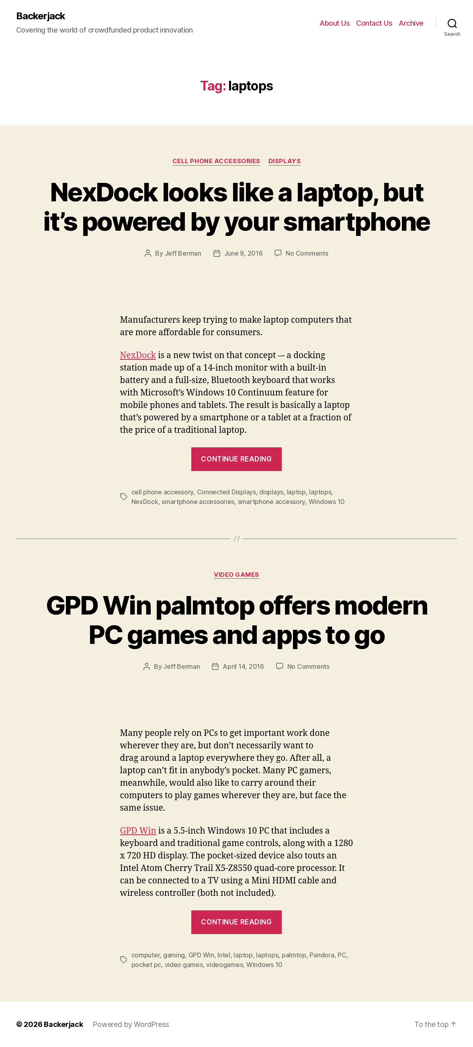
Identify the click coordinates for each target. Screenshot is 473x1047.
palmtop (294, 955)
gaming (174, 955)
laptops (320, 492)
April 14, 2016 (243, 666)
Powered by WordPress (130, 1024)
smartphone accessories (198, 502)
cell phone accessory (162, 492)
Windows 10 (327, 502)
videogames (224, 965)
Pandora (321, 955)
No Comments (307, 253)
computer (145, 955)
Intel (223, 955)
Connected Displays (226, 492)
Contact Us (374, 23)
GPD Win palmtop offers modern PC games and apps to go (237, 620)
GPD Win (138, 831)
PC (342, 955)
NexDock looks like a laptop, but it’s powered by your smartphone (236, 206)
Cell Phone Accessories (216, 161)
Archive (411, 23)
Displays (284, 161)
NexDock (138, 355)
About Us (334, 23)
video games (184, 965)
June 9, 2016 (243, 253)
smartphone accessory (271, 502)
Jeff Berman (183, 253)
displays (271, 492)
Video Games (236, 574)
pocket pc (146, 965)
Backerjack (40, 16)
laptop (296, 492)
